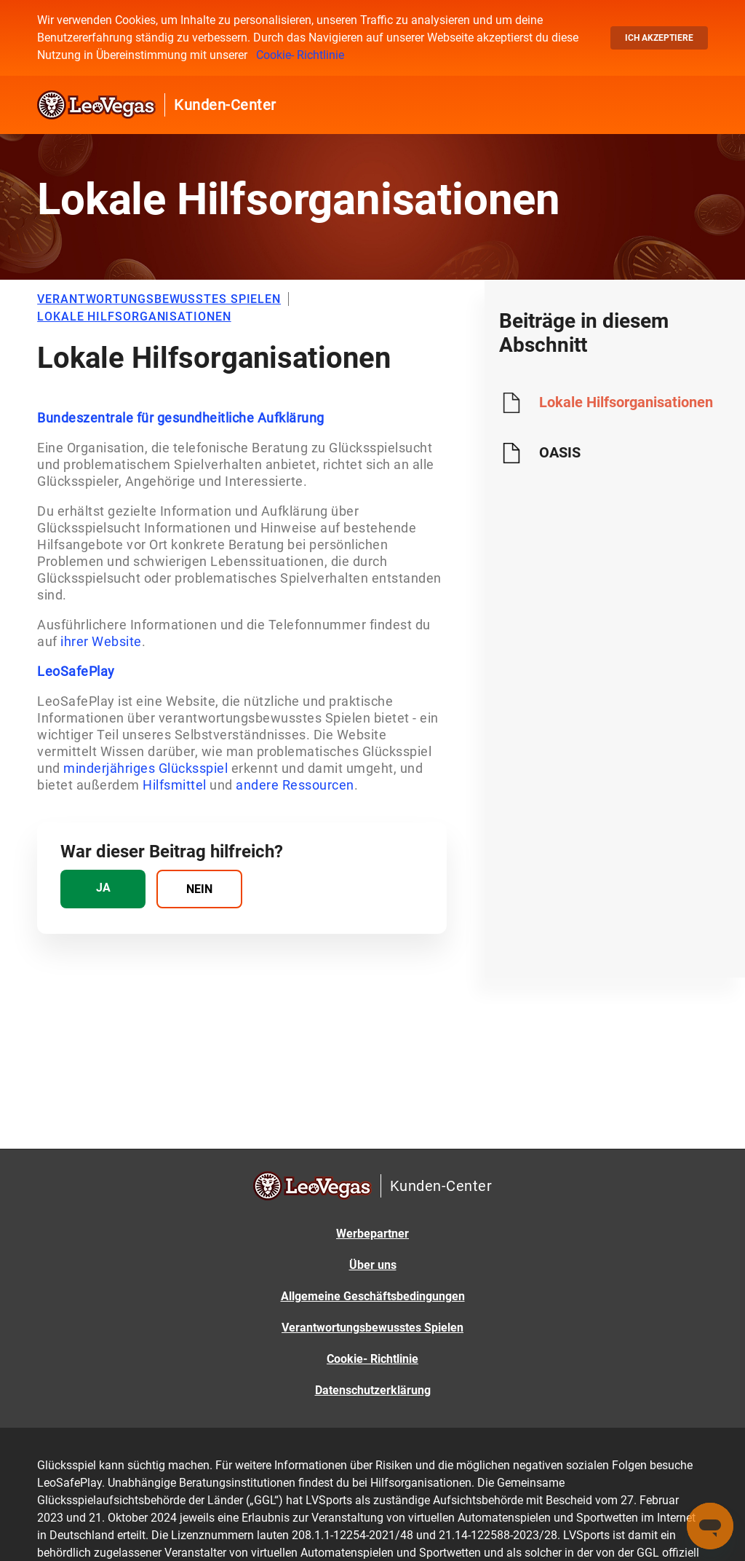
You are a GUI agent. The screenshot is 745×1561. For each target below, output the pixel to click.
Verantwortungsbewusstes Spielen (372, 1327)
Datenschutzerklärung (373, 1390)
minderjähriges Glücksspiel (145, 768)
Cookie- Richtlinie (300, 55)
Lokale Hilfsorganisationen (626, 402)
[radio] (103, 889)
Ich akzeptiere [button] (659, 38)
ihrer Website (101, 641)
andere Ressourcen (295, 785)
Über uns (373, 1265)
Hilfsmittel (175, 785)
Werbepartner (372, 1233)
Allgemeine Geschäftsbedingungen (373, 1296)
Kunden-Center (225, 105)
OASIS (560, 452)
